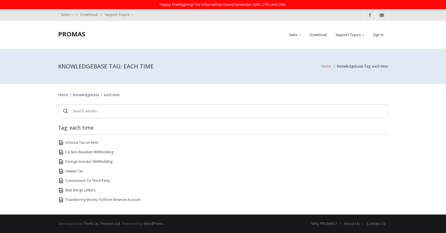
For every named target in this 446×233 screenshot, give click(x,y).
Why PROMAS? (324, 223)
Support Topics (117, 14)
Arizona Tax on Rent (81, 142)
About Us (352, 223)
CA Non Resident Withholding (89, 152)
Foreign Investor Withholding (89, 161)
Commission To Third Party (87, 180)
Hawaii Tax (74, 171)
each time (112, 94)
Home (326, 66)
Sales (65, 14)
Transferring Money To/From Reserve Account (103, 199)
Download (88, 14)
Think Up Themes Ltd (102, 223)
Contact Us (376, 223)
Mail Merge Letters (80, 190)
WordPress (153, 223)
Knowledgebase (86, 94)
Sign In (378, 34)
